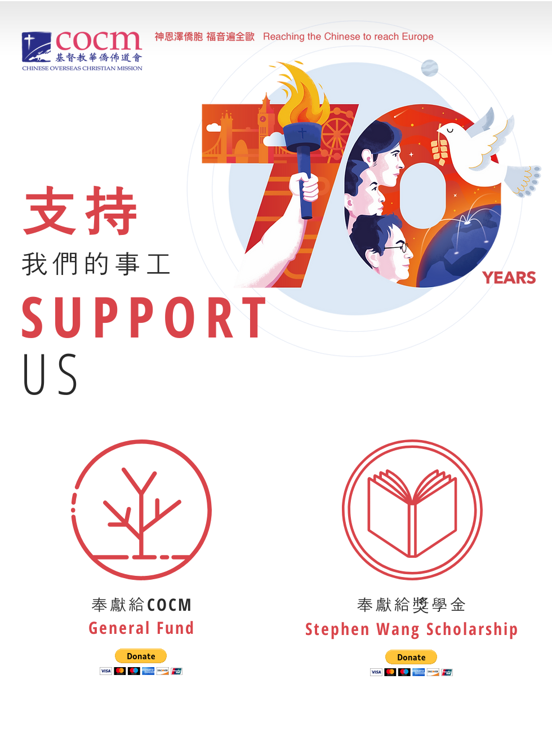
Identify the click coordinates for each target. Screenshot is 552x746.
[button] (141, 662)
